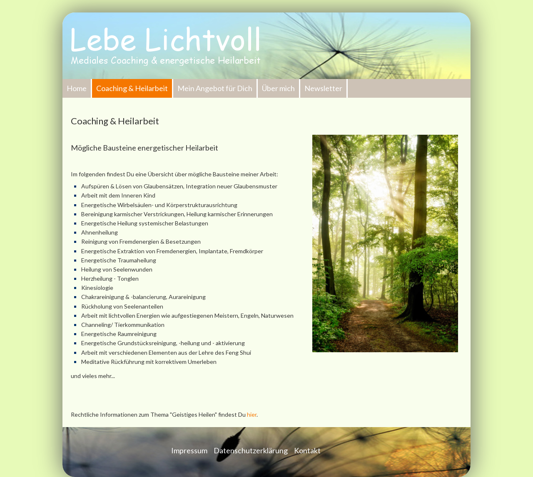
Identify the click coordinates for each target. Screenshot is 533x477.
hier (252, 414)
